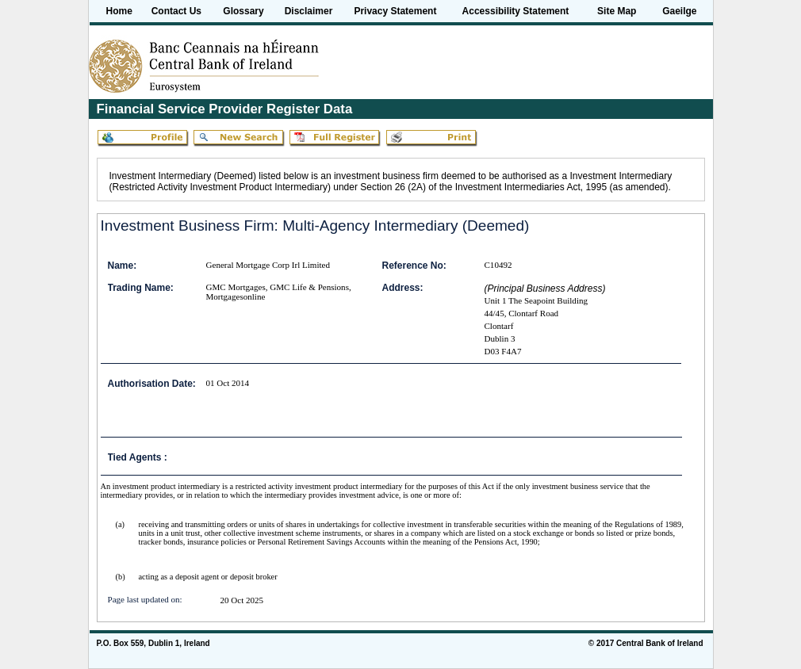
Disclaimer (309, 11)
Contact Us (176, 11)
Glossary (243, 11)
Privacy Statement (395, 11)
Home (119, 11)
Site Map (616, 11)
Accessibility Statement (515, 11)
